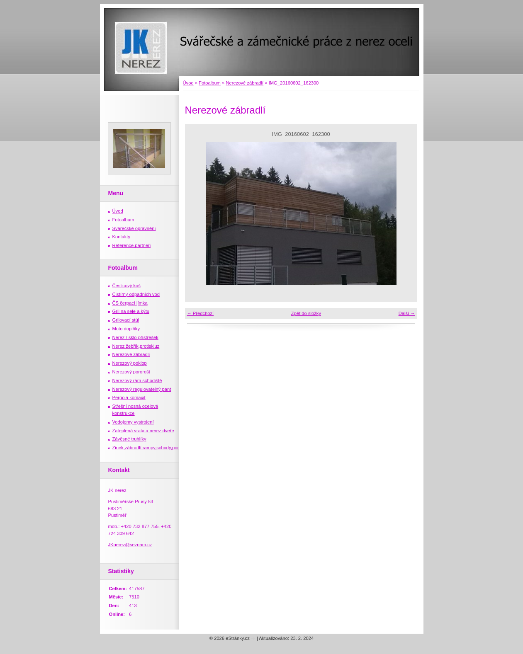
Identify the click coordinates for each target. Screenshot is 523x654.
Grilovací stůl (125, 319)
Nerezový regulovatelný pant (141, 389)
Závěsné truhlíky (129, 438)
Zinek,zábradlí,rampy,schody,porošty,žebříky (157, 447)
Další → (407, 313)
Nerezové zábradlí (244, 82)
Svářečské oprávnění (134, 228)
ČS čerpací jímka (130, 302)
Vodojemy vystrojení (133, 421)
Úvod (188, 82)
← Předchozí (200, 313)
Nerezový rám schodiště (137, 380)
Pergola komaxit (129, 397)
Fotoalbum (210, 82)
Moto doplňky (126, 328)
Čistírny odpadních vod (136, 294)
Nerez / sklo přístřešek (135, 337)
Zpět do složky (306, 313)
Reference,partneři (131, 245)
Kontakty (121, 236)
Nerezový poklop (129, 363)
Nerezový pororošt (131, 371)
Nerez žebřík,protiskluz (136, 346)
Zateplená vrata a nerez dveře (143, 430)
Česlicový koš (126, 285)
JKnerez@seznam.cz (130, 544)
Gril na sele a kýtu (131, 311)
